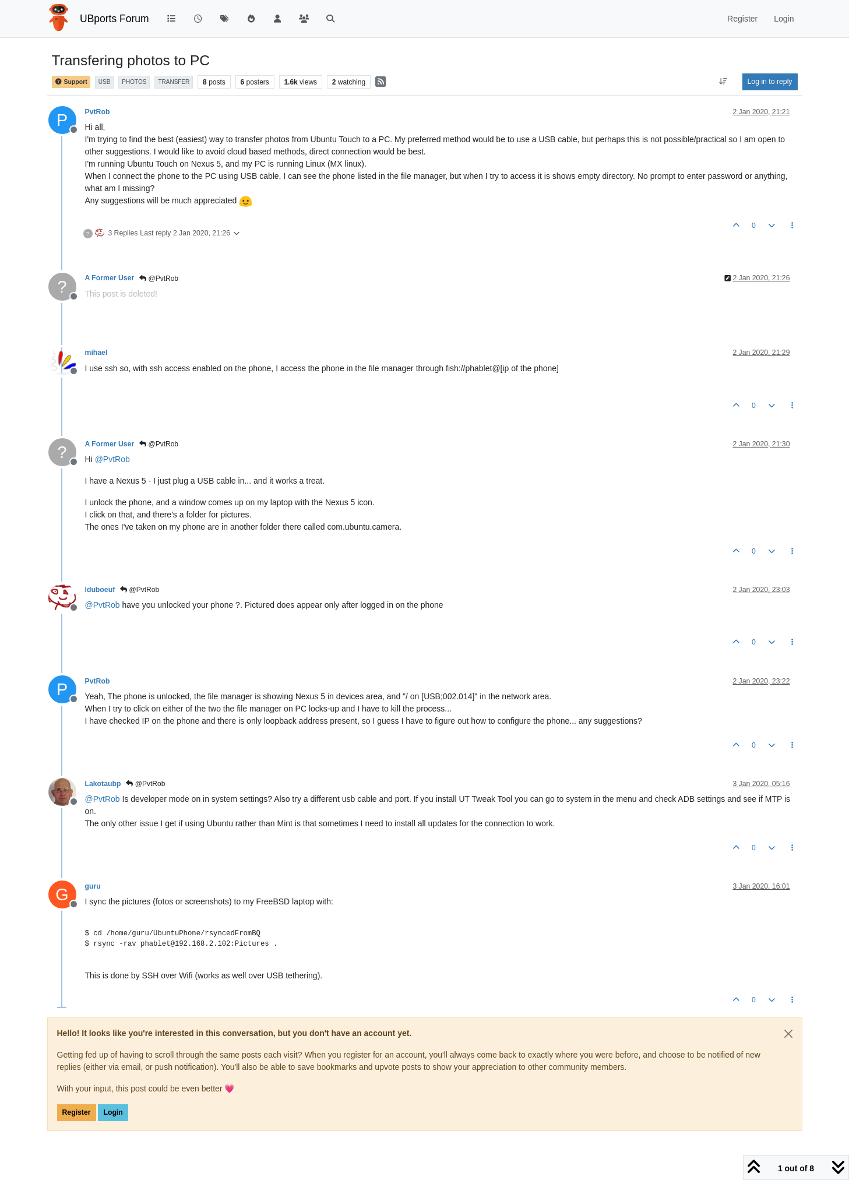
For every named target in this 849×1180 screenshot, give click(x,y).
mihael (96, 352)
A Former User (110, 278)
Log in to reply (770, 82)
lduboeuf (100, 590)
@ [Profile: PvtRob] (112, 459)
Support (71, 82)
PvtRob (97, 112)
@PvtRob (158, 278)
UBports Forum (114, 18)
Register (76, 1112)
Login (112, 1112)
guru (93, 886)
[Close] (788, 1033)
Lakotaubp (103, 784)
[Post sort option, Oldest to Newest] (722, 81)
